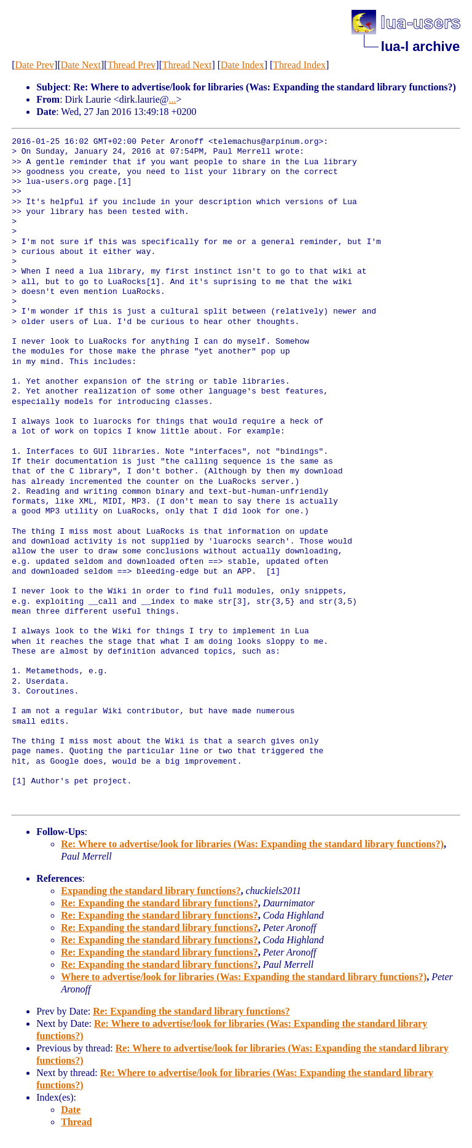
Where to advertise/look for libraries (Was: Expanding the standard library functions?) (244, 977)
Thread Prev (132, 65)
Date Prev (35, 65)
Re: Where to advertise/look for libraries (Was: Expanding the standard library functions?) (252, 844)
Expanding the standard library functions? (151, 890)
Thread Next (186, 65)
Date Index (242, 65)
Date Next (81, 65)
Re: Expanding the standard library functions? (159, 903)
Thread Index (299, 65)
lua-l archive (420, 46)
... (172, 99)
